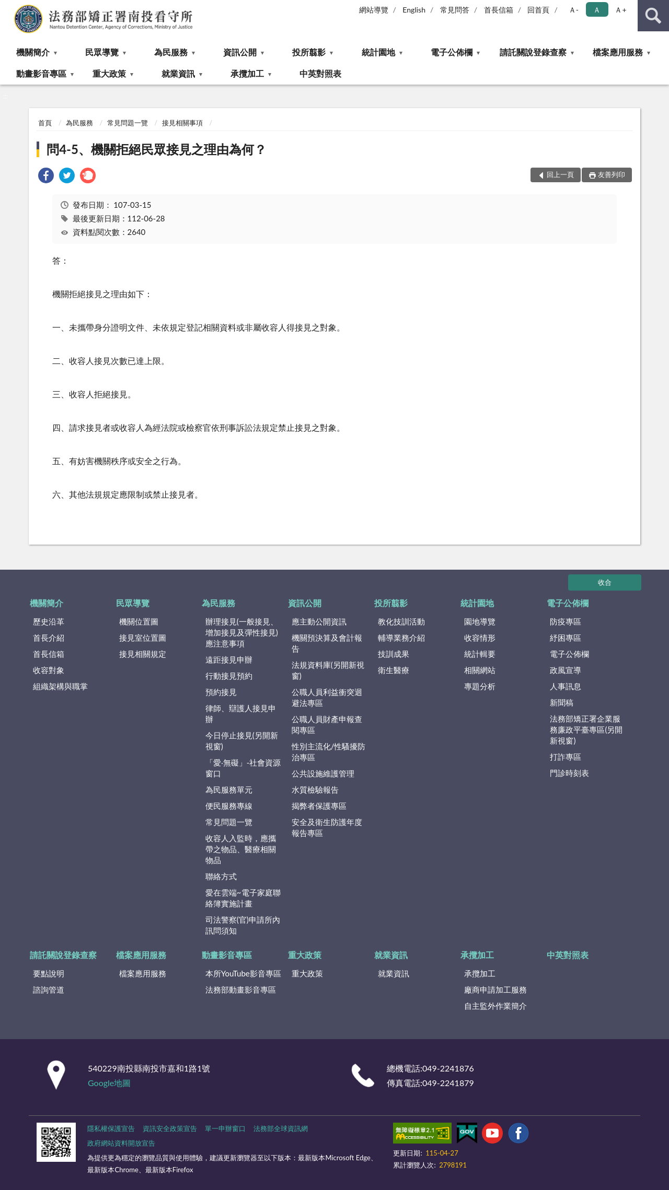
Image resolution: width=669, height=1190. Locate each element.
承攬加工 (247, 73)
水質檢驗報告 (315, 789)
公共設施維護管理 (323, 773)
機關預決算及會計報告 (327, 643)
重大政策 (109, 73)
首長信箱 (498, 9)
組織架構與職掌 (60, 686)
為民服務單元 (228, 789)
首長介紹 (48, 637)
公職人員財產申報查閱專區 (327, 724)
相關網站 (479, 670)
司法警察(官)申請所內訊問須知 (242, 925)
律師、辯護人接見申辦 (240, 713)
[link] (46, 177)
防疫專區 (565, 621)
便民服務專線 (228, 805)
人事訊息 (565, 686)
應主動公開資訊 (319, 621)
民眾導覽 (102, 52)
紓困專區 (565, 637)
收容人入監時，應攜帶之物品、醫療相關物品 (240, 849)
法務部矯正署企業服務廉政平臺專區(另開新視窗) (586, 729)
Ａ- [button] (574, 9)
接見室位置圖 (142, 637)
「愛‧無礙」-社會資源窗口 (243, 768)
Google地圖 (109, 1083)
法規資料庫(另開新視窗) (328, 670)
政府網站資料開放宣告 (121, 1143)
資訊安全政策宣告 (170, 1128)
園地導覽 (479, 621)
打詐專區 (565, 756)
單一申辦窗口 (225, 1128)
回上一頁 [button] (560, 174)
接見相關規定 (142, 653)
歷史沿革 (48, 621)
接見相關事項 (182, 123)
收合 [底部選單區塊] (605, 582)
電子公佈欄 (451, 52)
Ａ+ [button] (620, 9)
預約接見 (221, 692)
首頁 (45, 123)
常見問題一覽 (127, 123)
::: (8, 8)
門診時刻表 (569, 772)
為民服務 (171, 52)
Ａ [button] (597, 9)
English (413, 9)
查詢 (653, 15)
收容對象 (48, 670)
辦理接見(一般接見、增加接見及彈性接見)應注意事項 (241, 632)
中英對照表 (320, 73)
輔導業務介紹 (401, 637)
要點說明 (48, 973)
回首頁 (538, 9)
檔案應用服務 (618, 52)
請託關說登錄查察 (533, 52)
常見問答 (454, 9)
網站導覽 (373, 9)
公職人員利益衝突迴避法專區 (327, 697)
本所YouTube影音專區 (243, 973)
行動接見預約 (228, 675)
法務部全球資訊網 (280, 1128)
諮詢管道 (48, 989)
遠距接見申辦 (228, 659)
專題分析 (479, 686)
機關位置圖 (138, 621)
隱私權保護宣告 (111, 1128)
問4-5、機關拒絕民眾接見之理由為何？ (157, 149)
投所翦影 (309, 52)
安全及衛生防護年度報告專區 (327, 827)
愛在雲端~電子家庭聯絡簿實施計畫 (243, 898)
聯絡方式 (221, 876)
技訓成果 (393, 653)
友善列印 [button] (611, 174)
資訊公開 (240, 52)
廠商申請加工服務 (495, 989)
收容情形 (479, 637)
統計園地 (378, 52)
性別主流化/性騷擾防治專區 (329, 751)
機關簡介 (33, 52)
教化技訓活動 (401, 621)
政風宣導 (565, 670)
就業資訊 (178, 73)
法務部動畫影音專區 (240, 989)
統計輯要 (479, 653)
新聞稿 (561, 702)
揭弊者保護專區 (319, 805)
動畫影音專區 (41, 73)
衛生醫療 (393, 670)
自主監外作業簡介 (495, 1005)
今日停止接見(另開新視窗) (241, 741)
